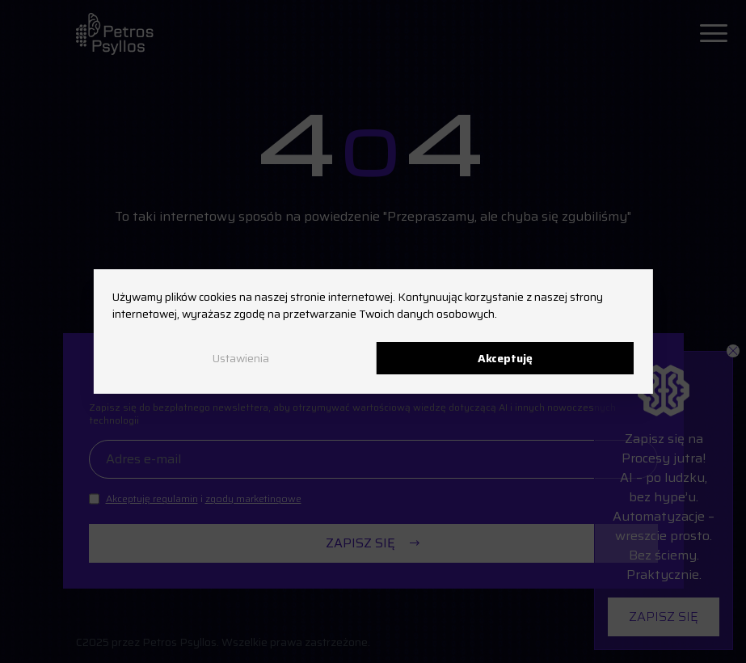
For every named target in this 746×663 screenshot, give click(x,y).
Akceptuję (505, 358)
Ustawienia (241, 358)
